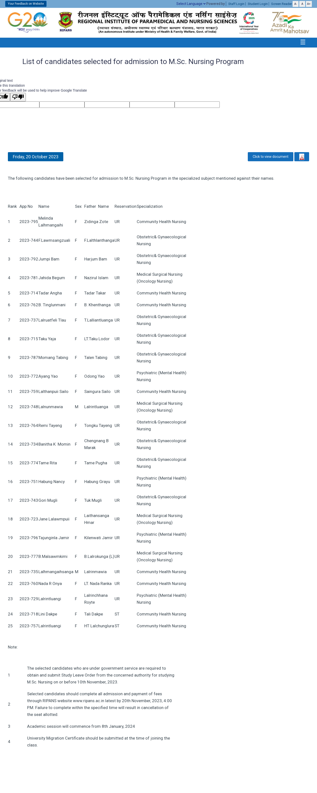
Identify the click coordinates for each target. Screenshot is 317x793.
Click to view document (270, 157)
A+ (309, 4)
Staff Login (236, 4)
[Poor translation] (18, 97)
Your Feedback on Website (26, 3)
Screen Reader (281, 4)
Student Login (258, 4)
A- (295, 4)
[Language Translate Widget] (190, 3)
